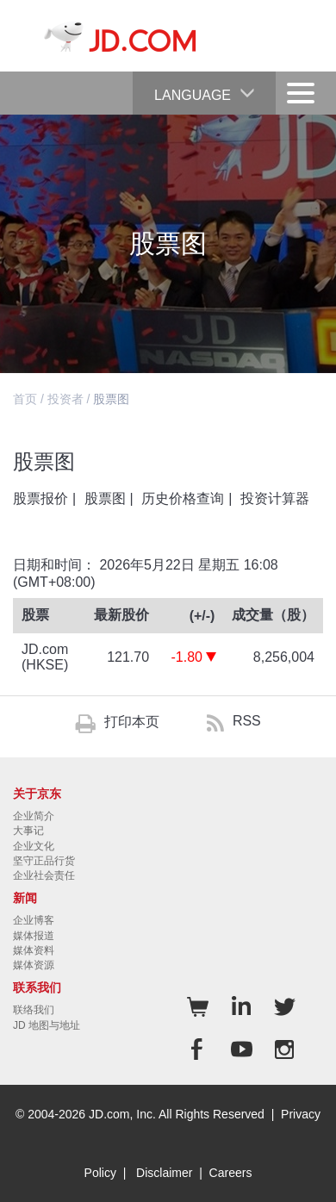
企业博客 (33, 920)
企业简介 (33, 816)
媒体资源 (33, 965)
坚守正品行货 (44, 861)
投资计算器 (274, 498)
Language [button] (204, 87)
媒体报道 (33, 936)
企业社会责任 (44, 875)
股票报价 (40, 498)
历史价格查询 (182, 498)
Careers (230, 1173)
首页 (25, 399)
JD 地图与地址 (46, 1025)
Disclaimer (164, 1173)
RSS (247, 720)
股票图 (105, 498)
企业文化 (33, 846)
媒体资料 (33, 950)
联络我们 (33, 1010)
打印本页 (131, 721)
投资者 (65, 399)
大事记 (28, 831)
